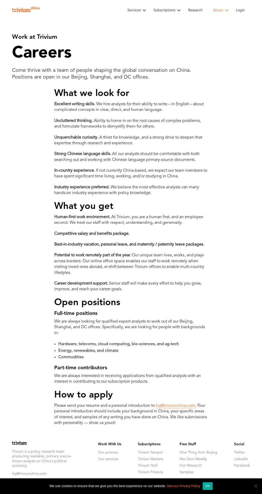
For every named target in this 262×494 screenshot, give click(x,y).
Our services (108, 459)
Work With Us (109, 444)
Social (239, 444)
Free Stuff (188, 444)
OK (207, 486)
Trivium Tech (148, 465)
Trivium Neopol (150, 452)
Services (134, 10)
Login (240, 10)
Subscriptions (164, 10)
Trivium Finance (150, 472)
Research (195, 10)
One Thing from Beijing (198, 452)
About (218, 10)
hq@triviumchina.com (175, 406)
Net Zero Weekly (193, 459)
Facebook (242, 465)
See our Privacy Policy (183, 486)
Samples (186, 472)
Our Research (191, 465)
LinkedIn (241, 459)
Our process (108, 452)
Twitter (239, 452)
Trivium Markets (150, 459)
